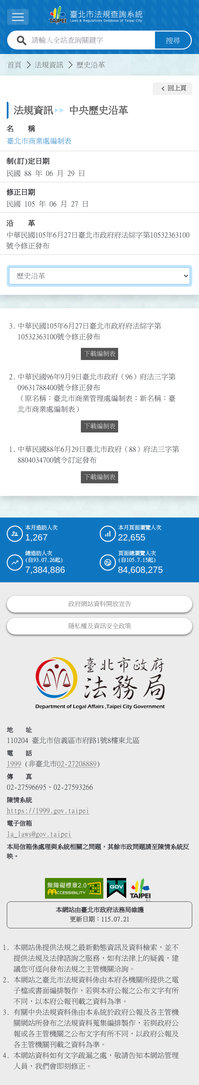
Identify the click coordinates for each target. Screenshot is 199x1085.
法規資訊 (49, 64)
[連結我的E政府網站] (116, 888)
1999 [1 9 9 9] (14, 763)
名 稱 (20, 128)
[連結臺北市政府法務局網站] (99, 682)
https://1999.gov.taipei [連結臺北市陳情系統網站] (48, 810)
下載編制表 (99, 354)
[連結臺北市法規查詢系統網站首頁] (96, 15)
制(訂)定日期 (27, 161)
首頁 (14, 64)
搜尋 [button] (173, 40)
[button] (18, 17)
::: (5, 59)
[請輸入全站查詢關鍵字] (91, 40)
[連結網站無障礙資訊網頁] (74, 888)
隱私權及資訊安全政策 (99, 626)
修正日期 (20, 192)
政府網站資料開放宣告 (99, 604)
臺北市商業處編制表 (39, 140)
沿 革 (20, 223)
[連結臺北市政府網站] (140, 889)
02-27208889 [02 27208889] (77, 763)
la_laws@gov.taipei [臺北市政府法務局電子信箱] (39, 833)
